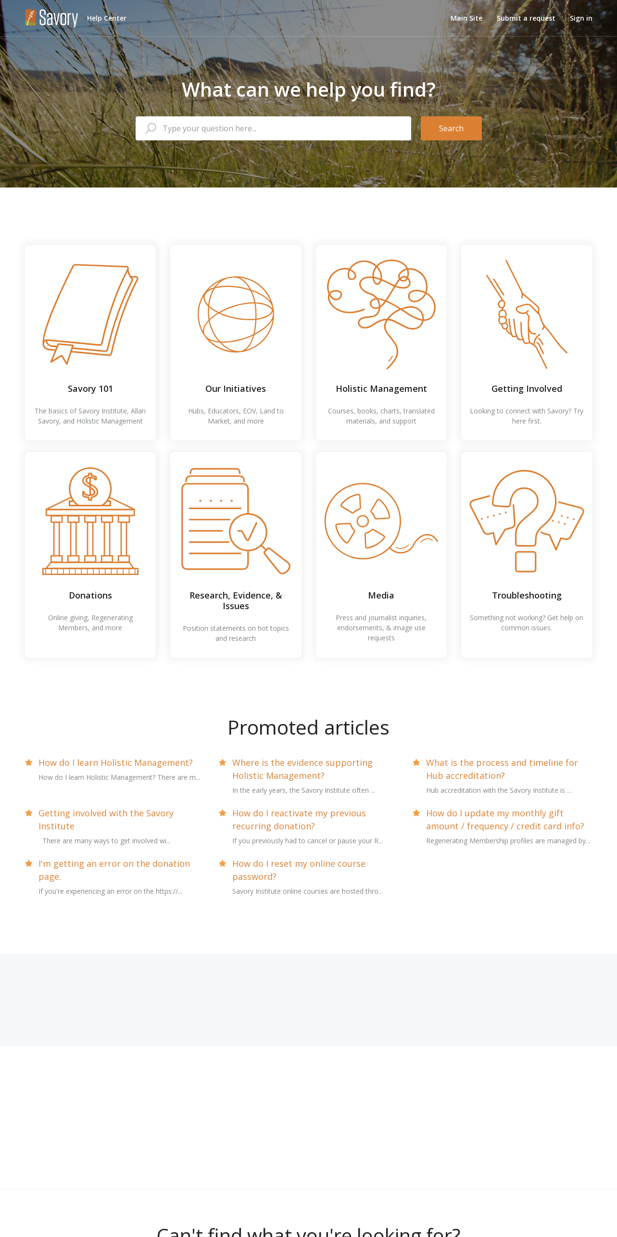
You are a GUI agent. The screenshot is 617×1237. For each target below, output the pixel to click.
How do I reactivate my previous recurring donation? (299, 819)
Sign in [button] (581, 18)
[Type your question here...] (273, 128)
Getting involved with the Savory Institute (106, 819)
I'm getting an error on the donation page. (114, 870)
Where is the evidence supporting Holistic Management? (302, 769)
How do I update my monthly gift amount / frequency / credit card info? (505, 819)
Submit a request (526, 18)
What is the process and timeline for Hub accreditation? (502, 769)
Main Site (466, 18)
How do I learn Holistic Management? (115, 762)
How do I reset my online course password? (298, 870)
